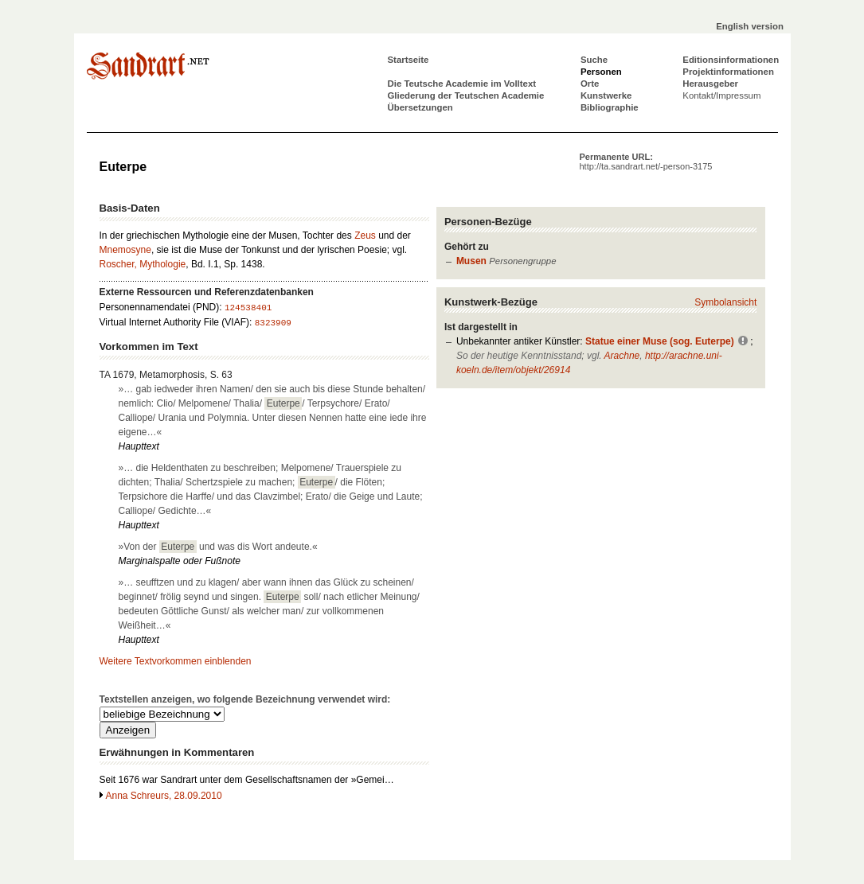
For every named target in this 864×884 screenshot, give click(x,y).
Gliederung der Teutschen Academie (466, 95)
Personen (601, 71)
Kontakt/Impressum (721, 95)
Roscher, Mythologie (143, 264)
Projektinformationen (728, 71)
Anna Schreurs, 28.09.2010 (164, 795)
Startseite (408, 59)
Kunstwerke (606, 95)
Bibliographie (610, 107)
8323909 (273, 323)
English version (750, 26)
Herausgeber (710, 83)
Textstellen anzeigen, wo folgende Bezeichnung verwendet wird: (245, 699)
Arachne (622, 355)
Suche (594, 59)
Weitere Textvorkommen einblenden (176, 661)
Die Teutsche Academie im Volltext (462, 83)
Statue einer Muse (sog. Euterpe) (659, 341)
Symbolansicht (725, 302)
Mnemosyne (125, 249)
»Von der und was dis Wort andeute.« (218, 546)
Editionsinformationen (730, 59)
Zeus (365, 235)
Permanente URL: (646, 161)
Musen (471, 261)
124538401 (248, 308)
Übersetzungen (420, 107)
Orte (590, 83)
